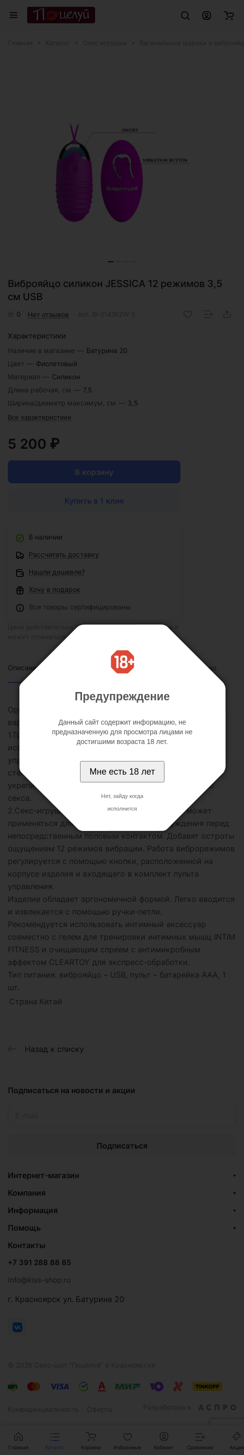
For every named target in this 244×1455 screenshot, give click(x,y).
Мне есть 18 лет (122, 772)
